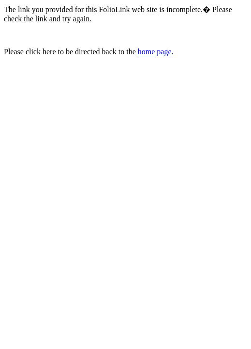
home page (155, 52)
